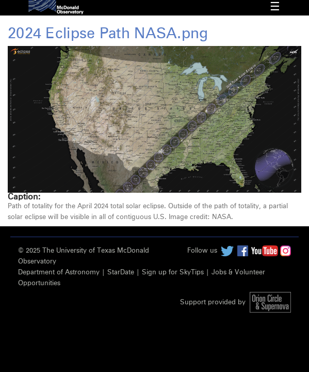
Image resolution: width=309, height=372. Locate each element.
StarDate (120, 272)
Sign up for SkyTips (173, 272)
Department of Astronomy (59, 272)
